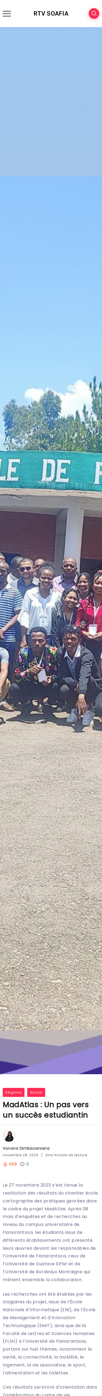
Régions (13, 1092)
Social (36, 1092)
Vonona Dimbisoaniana (26, 1148)
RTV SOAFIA (51, 13)
